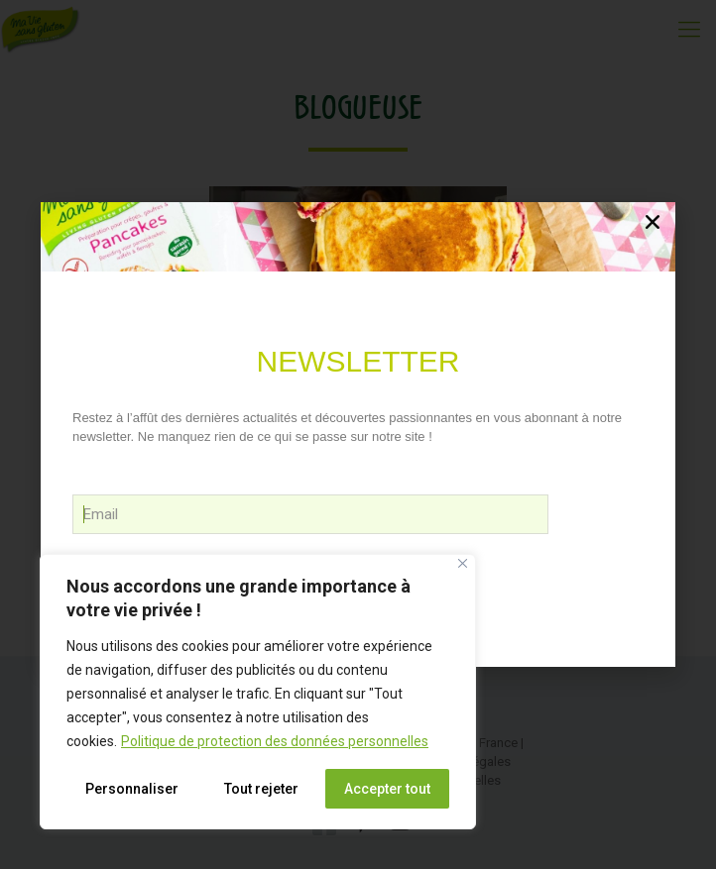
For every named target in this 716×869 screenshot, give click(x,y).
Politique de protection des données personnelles (274, 741)
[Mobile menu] (689, 30)
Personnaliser (132, 789)
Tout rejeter (261, 789)
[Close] (462, 563)
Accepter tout (387, 789)
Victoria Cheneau (358, 516)
